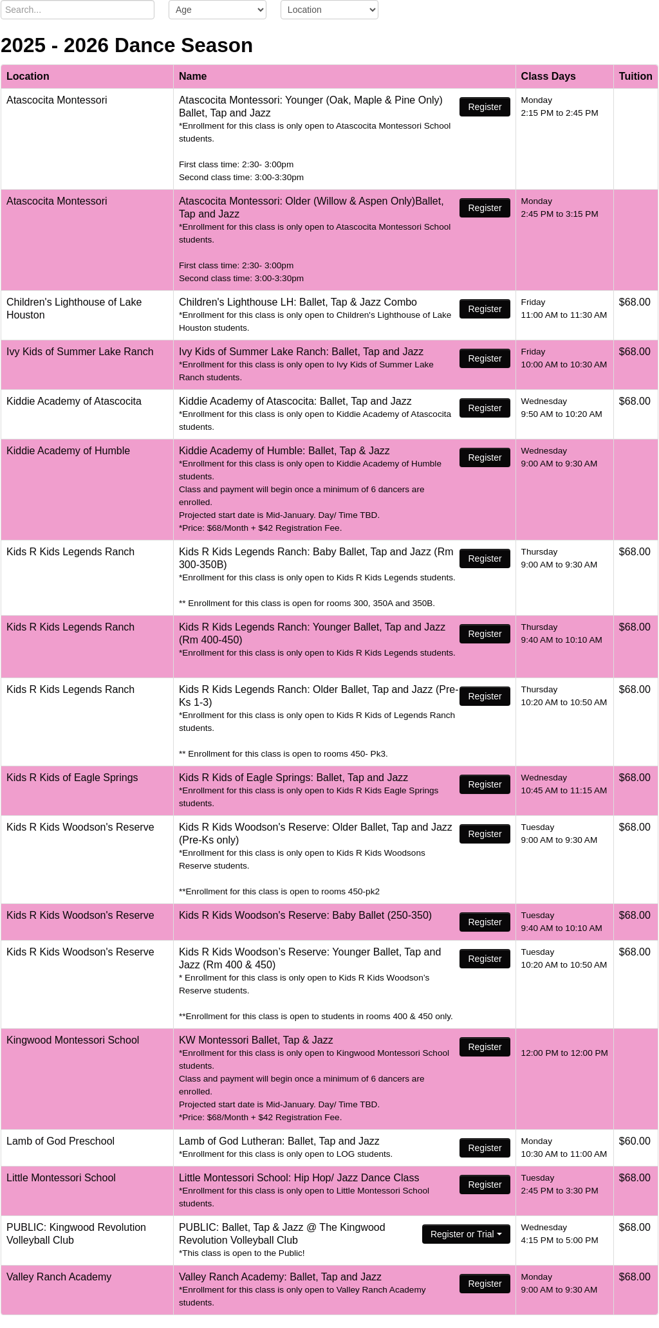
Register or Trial (466, 1234)
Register (484, 107)
